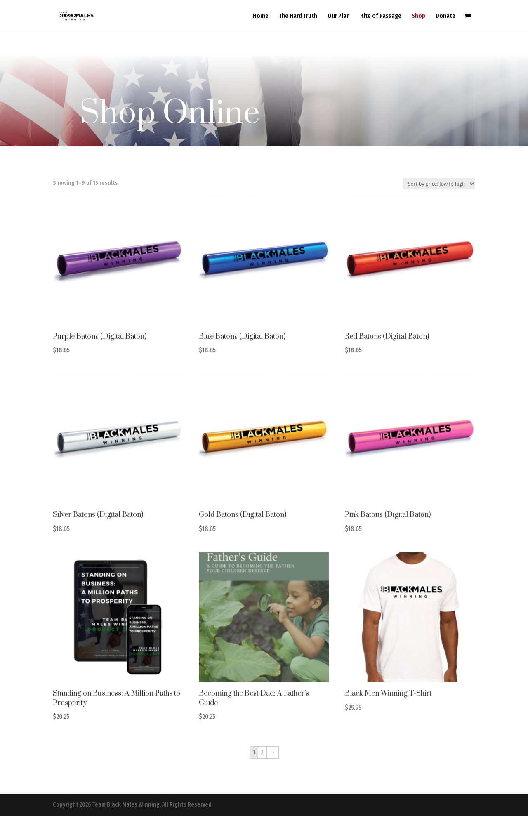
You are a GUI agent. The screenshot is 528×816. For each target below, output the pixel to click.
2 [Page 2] (262, 752)
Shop (418, 17)
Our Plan (339, 17)
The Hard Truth (298, 17)
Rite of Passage (380, 17)
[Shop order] (439, 183)
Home (261, 17)
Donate (445, 17)
